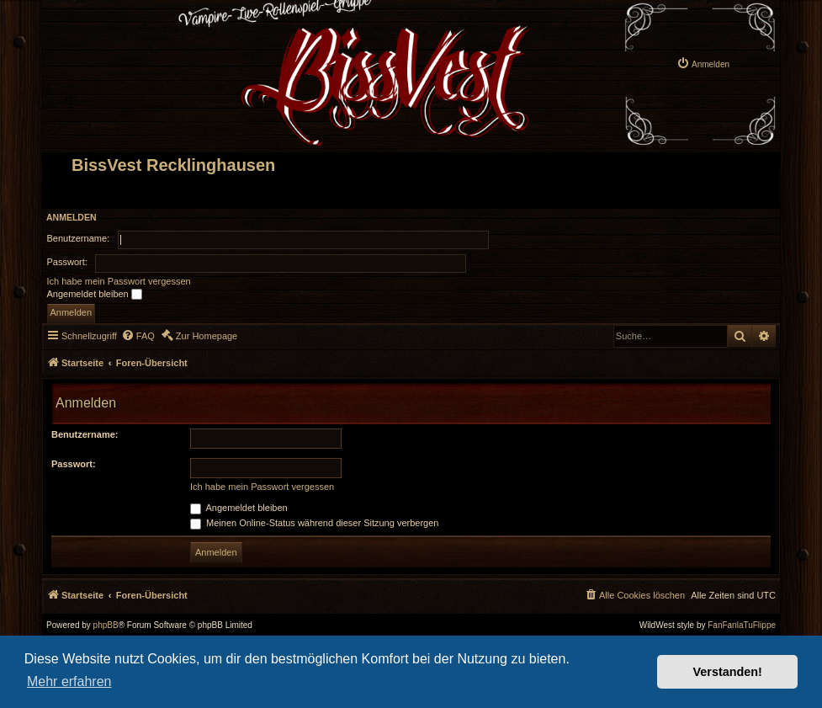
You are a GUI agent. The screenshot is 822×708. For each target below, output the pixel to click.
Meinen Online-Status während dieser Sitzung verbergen (314, 523)
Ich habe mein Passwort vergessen (119, 281)
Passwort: (73, 464)
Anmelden (71, 217)
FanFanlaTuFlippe (742, 625)
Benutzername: (84, 434)
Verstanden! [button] (727, 672)
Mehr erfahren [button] (69, 681)
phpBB (106, 625)
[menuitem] (702, 63)
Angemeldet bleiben (94, 295)
